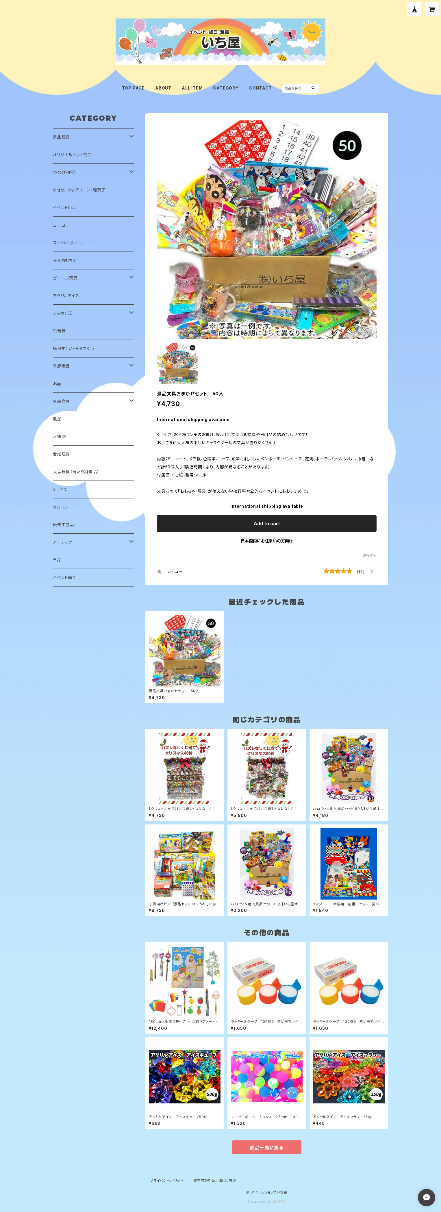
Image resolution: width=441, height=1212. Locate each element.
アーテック (62, 542)
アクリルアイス (66, 295)
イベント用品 (65, 207)
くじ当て (60, 489)
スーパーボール (67, 242)
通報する (369, 555)
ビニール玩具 (65, 277)
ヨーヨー (61, 225)
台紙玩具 (61, 454)
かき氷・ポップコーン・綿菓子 (79, 189)
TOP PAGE (133, 87)
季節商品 (61, 366)
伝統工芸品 (63, 524)
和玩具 (59, 330)
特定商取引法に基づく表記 (215, 1181)
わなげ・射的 (65, 172)
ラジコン (60, 506)
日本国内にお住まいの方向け (267, 540)
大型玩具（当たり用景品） (76, 471)
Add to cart (267, 523)
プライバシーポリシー (167, 1181)
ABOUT (163, 87)
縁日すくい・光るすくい (73, 348)
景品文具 (61, 401)
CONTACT (260, 87)
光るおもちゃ (64, 260)
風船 (57, 418)
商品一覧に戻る (267, 1147)
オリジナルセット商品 (72, 154)
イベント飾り (64, 577)
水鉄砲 (59, 436)
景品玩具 (61, 137)
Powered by (266, 1201)
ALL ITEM (192, 87)
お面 (57, 383)
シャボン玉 (63, 313)
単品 (57, 559)
